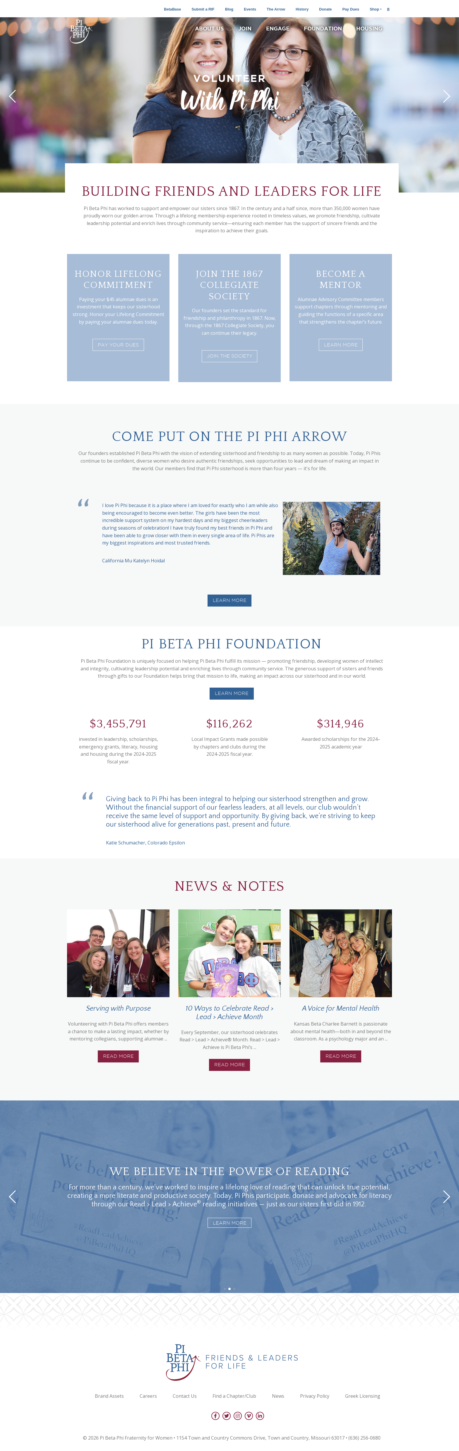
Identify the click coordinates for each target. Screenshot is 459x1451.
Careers (148, 1396)
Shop (374, 9)
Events (250, 9)
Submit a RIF (202, 9)
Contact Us (185, 1396)
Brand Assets (109, 1396)
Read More (118, 1056)
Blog (229, 9)
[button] (13, 96)
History (302, 9)
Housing (369, 28)
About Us (209, 28)
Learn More (341, 344)
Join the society (229, 355)
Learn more (232, 693)
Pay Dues (350, 9)
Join (244, 28)
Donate (325, 9)
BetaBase (172, 9)
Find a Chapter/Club (234, 1396)
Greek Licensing (362, 1396)
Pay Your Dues (118, 344)
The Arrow (276, 9)
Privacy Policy (314, 1396)
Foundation (323, 28)
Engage (278, 28)
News (278, 1396)
